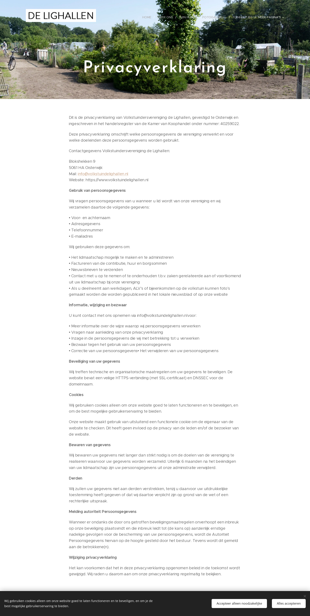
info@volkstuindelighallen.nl (103, 174)
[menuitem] (148, 17)
